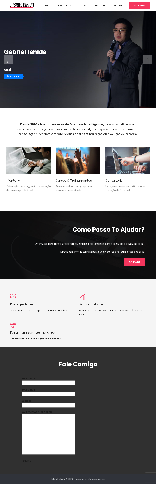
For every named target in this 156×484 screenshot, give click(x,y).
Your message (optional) (48, 432)
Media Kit (119, 5)
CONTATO (139, 5)
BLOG (83, 5)
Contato (134, 262)
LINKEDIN (100, 5)
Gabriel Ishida (57, 478)
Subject (48, 403)
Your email (48, 392)
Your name (48, 381)
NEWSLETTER (64, 5)
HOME (45, 5)
